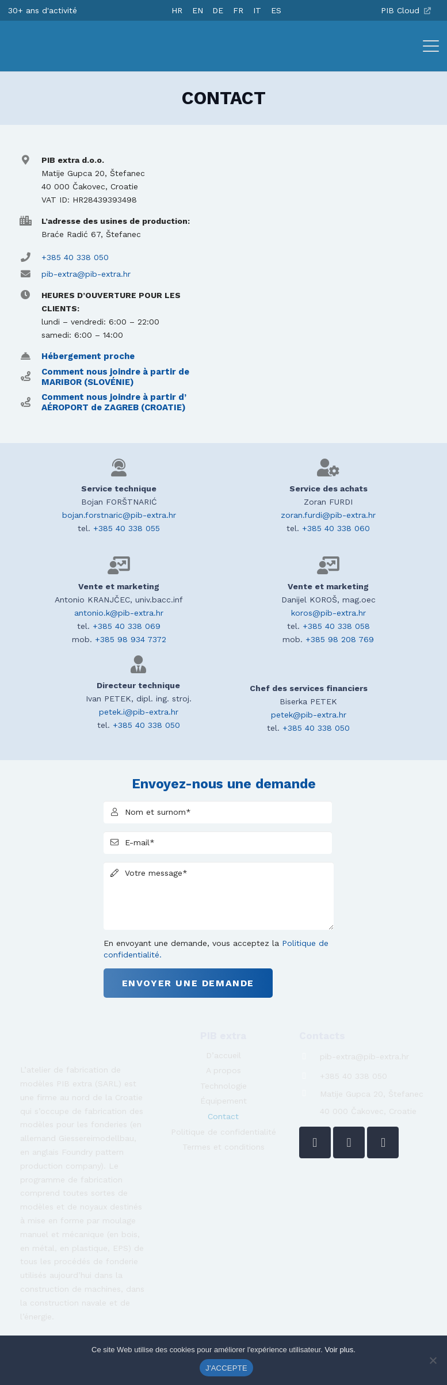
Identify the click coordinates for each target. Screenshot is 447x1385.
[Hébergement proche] (30, 356)
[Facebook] (349, 1142)
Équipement (223, 1100)
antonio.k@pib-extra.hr (118, 612)
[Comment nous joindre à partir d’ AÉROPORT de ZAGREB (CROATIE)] (30, 402)
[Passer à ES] (276, 10)
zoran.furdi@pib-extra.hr (328, 515)
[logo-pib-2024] (58, 46)
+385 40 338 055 (126, 528)
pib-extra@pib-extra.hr (86, 273)
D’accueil (223, 1055)
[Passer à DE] (217, 10)
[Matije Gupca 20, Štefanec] (309, 1093)
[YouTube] (383, 1142)
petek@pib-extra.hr (308, 714)
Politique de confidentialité (223, 1131)
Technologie (223, 1085)
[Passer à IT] (257, 10)
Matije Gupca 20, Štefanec (371, 1093)
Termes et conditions (223, 1146)
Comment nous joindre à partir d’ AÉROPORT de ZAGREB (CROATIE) (113, 402)
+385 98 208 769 (339, 639)
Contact (223, 1116)
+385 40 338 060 (336, 528)
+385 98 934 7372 (130, 639)
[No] (432, 1360)
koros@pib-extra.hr (328, 612)
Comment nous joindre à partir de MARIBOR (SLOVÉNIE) (115, 377)
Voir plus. (339, 1349)
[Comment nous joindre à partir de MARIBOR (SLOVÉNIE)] (30, 376)
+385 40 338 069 (127, 626)
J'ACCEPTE (226, 1368)
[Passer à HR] (176, 10)
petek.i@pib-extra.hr (138, 711)
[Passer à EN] (197, 10)
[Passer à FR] (238, 10)
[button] (431, 46)
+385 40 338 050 (75, 257)
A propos (223, 1070)
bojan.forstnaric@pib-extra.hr (119, 515)
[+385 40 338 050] (309, 1076)
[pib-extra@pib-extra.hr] (309, 1057)
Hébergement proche (88, 356)
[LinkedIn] (315, 1142)
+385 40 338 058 (336, 626)
